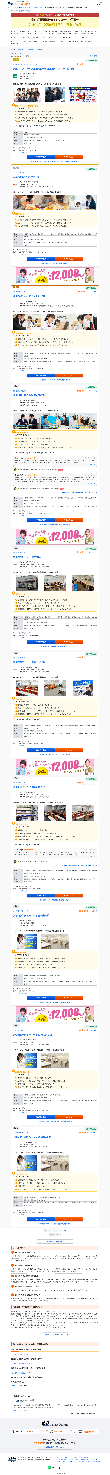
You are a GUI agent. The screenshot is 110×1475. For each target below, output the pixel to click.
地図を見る (24, 152)
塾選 (64, 1298)
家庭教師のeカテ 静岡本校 (26, 177)
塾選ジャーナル (96, 1461)
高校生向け (21, 49)
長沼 (35, 1385)
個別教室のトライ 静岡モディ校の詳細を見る (55, 754)
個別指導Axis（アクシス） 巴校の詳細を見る (55, 380)
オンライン (29, 1373)
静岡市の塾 (30, 7)
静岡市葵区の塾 (38, 7)
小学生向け (38, 49)
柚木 (31, 1385)
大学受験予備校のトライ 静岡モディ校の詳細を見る (55, 1121)
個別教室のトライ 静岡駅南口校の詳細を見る (55, 900)
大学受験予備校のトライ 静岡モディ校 (32, 1035)
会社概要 (83, 1459)
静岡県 (21, 11)
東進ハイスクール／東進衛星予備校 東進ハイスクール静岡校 (43, 68)
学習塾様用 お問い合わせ (55, 1447)
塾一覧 (59, 1457)
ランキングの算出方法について (20, 53)
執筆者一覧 (67, 1457)
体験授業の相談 (41, 157)
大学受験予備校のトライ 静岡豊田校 (31, 915)
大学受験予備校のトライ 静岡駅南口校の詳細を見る (55, 1224)
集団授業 (22, 1373)
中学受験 (14, 1363)
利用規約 (85, 1457)
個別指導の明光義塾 (20, 391)
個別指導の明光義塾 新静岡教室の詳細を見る (55, 524)
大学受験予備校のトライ (21, 911)
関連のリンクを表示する (54, 1334)
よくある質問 (76, 1457)
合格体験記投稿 (61, 1461)
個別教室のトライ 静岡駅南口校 (29, 787)
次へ (57, 1235)
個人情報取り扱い (62, 1459)
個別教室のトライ (19, 552)
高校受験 (22, 1363)
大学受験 (29, 1363)
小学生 (14, 1354)
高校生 (26, 1354)
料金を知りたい (69, 157)
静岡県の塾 (23, 7)
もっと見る (91, 464)
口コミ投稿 (92, 1459)
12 (65, 1231)
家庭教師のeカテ (18, 172)
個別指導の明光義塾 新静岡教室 (29, 395)
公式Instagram (22, 1410)
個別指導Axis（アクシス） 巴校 (29, 296)
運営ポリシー (72, 1461)
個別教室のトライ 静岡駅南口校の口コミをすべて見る (79, 865)
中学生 (20, 1354)
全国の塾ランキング (84, 1461)
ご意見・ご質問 (74, 1459)
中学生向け (30, 49)
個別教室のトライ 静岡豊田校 (28, 557)
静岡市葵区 (26, 11)
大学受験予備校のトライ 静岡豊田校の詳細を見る (55, 1002)
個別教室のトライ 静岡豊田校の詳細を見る (55, 646)
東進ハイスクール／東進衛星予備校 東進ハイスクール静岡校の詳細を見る (55, 161)
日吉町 (14, 1385)
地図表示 (94, 56)
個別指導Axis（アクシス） (22, 291)
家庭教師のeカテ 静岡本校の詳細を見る (55, 263)
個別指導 (14, 1373)
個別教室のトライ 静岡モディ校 (29, 662)
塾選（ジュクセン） (13, 7)
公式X (28, 1410)
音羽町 (20, 1385)
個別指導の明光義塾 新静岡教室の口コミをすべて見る (79, 493)
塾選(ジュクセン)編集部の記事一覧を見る (83, 1413)
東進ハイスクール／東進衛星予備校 (25, 64)
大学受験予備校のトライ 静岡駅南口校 (32, 1137)
